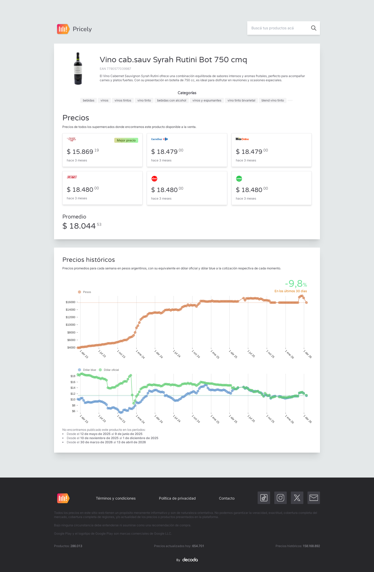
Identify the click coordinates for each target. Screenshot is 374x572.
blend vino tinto (273, 100)
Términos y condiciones (116, 498)
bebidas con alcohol (171, 100)
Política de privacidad (177, 498)
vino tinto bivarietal (241, 100)
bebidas (88, 100)
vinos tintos (123, 100)
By (187, 560)
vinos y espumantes (206, 100)
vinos (104, 100)
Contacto (227, 498)
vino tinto (144, 100)
